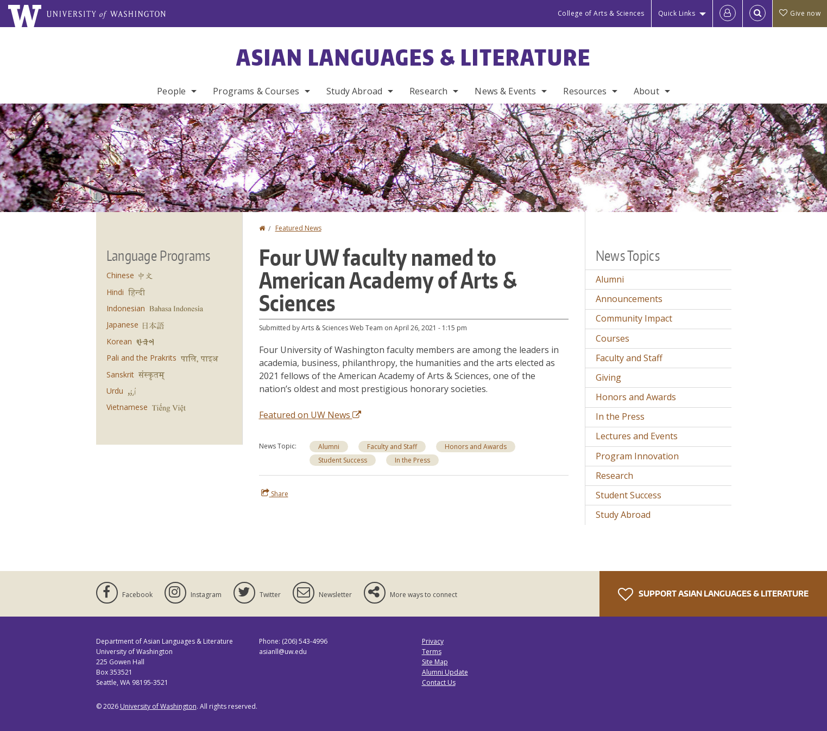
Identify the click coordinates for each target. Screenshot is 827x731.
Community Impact (634, 318)
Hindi (115, 292)
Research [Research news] (614, 476)
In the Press (412, 460)
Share (274, 493)
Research (428, 91)
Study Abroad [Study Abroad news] (623, 515)
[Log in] (727, 13)
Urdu (114, 391)
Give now (799, 13)
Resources (584, 91)
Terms (431, 651)
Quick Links (677, 13)
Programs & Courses (256, 91)
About (646, 91)
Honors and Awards (476, 446)
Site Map (435, 661)
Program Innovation (637, 456)
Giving (608, 377)
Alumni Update (445, 672)
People (171, 91)
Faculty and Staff (392, 446)
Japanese (122, 324)
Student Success (342, 460)
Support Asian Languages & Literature (713, 594)
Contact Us (439, 682)
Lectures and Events (637, 436)
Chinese (120, 275)
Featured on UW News (310, 415)
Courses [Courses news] (612, 338)
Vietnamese (127, 407)
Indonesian (125, 308)
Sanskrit (120, 374)
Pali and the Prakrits (141, 357)
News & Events (505, 91)
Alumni (328, 446)
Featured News (298, 228)
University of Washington (158, 706)
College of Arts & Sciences (601, 13)
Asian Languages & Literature (413, 57)
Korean (119, 341)
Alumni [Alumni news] (610, 279)
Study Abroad (354, 91)
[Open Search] (757, 13)
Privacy (433, 641)
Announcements (629, 299)
